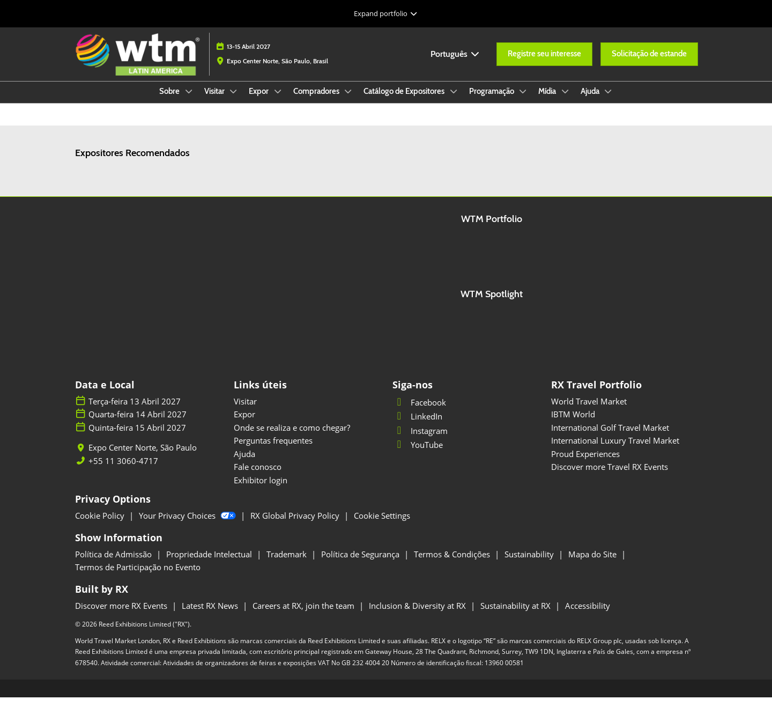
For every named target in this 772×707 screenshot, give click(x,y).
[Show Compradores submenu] (348, 101)
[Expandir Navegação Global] (386, 13)
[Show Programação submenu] (523, 101)
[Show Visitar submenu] (234, 101)
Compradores (317, 101)
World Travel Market (589, 411)
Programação (492, 101)
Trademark (287, 563)
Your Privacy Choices (188, 525)
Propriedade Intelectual (210, 563)
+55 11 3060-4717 (123, 471)
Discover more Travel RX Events (609, 476)
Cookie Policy (101, 525)
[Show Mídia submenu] (565, 101)
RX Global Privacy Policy (296, 525)
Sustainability (530, 563)
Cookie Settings (382, 525)
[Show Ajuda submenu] (608, 101)
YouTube (417, 454)
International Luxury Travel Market (615, 450)
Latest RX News (211, 615)
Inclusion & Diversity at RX (418, 615)
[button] (544, 64)
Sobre (170, 101)
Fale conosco (257, 476)
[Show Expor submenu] (278, 101)
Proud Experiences (585, 463)
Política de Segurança (361, 563)
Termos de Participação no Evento (138, 576)
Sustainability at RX (516, 615)
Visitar (215, 101)
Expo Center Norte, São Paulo (142, 457)
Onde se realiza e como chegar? (292, 437)
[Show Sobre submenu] (189, 101)
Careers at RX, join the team (305, 615)
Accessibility (587, 615)
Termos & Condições (453, 563)
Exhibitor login (260, 489)
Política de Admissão (114, 563)
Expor (259, 101)
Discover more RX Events (122, 615)
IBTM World (573, 423)
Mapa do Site (593, 563)
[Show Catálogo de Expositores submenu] (453, 101)
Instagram (420, 440)
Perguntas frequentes (273, 450)
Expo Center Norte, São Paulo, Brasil (277, 71)
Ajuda (591, 101)
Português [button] (455, 64)
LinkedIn (417, 426)
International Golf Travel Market (610, 437)
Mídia (548, 101)
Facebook (419, 412)
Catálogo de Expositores (404, 101)
